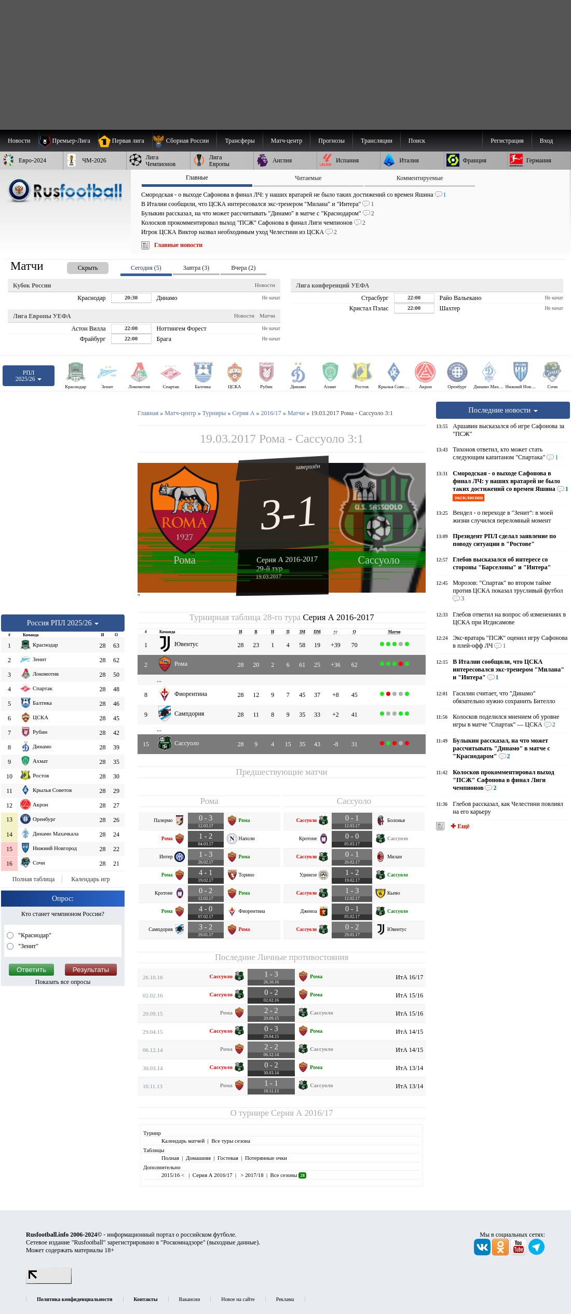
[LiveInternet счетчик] (49, 1281)
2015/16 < (173, 1175)
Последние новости (503, 410)
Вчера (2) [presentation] (243, 267)
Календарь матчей (183, 1141)
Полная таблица (33, 879)
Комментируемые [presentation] (420, 178)
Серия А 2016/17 (302, 1113)
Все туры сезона (230, 1141)
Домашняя (198, 1158)
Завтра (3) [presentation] (196, 267)
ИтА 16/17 (409, 977)
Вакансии (189, 1299)
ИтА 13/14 (409, 1068)
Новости (265, 285)
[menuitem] (184, 141)
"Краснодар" (34, 935)
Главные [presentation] (197, 177)
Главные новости (178, 245)
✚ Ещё (459, 826)
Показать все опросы (63, 982)
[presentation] (77, 265)
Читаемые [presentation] (308, 178)
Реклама (285, 1299)
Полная (170, 1158)
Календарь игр (90, 879)
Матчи (267, 315)
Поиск (417, 140)
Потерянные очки (266, 1158)
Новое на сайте (237, 1299)
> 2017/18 (251, 1175)
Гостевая (227, 1158)
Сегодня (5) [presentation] (146, 267)
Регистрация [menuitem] (507, 140)
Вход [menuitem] (546, 140)
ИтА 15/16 (409, 995)
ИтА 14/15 (409, 1031)
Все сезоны (288, 1175)
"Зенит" (27, 946)
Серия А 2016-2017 (287, 559)
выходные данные (233, 1242)
